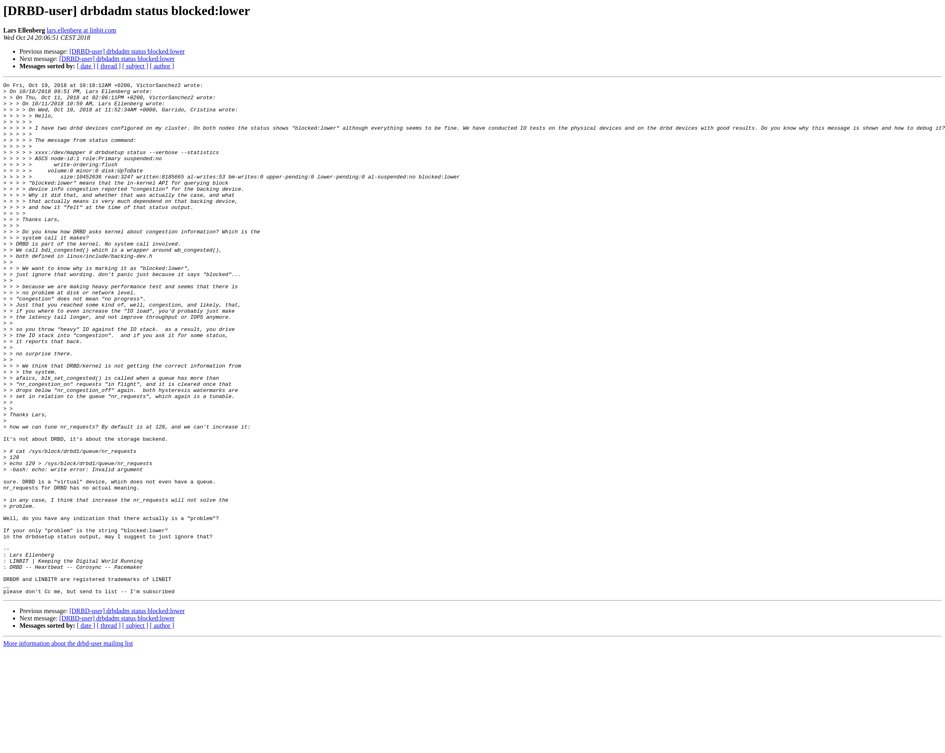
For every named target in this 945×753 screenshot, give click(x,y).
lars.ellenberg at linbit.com (81, 30)
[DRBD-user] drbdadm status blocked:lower (127, 51)
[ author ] (162, 66)
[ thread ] (109, 66)
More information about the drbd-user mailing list (68, 745)
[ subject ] (135, 66)
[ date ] (86, 66)
